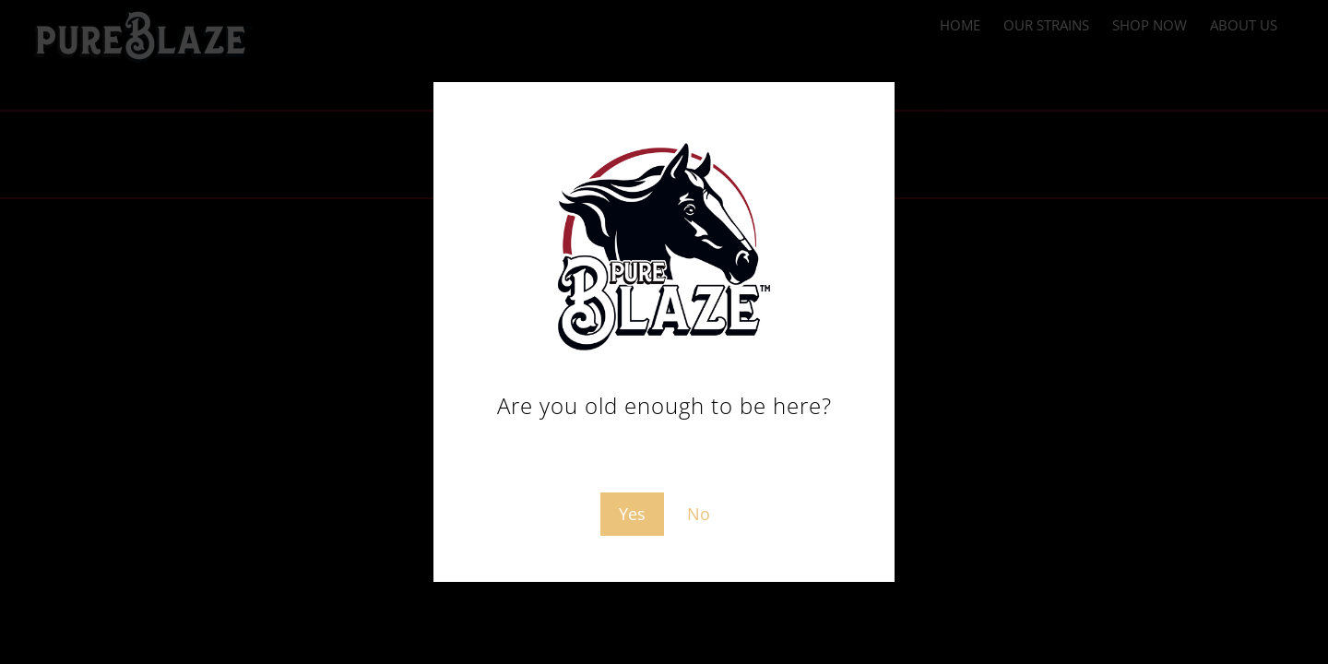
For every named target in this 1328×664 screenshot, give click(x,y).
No (698, 514)
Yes (632, 514)
